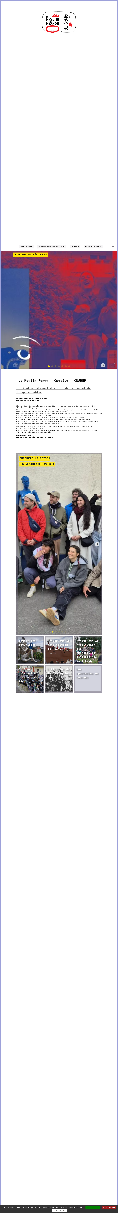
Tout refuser (109, 1207)
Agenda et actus (26, 246)
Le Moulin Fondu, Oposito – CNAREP (52, 246)
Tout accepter (92, 1207)
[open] (112, 246)
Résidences (75, 246)
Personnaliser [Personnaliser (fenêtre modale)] (59, 1210)
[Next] (103, 365)
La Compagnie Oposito (93, 246)
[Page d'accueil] (59, 22)
